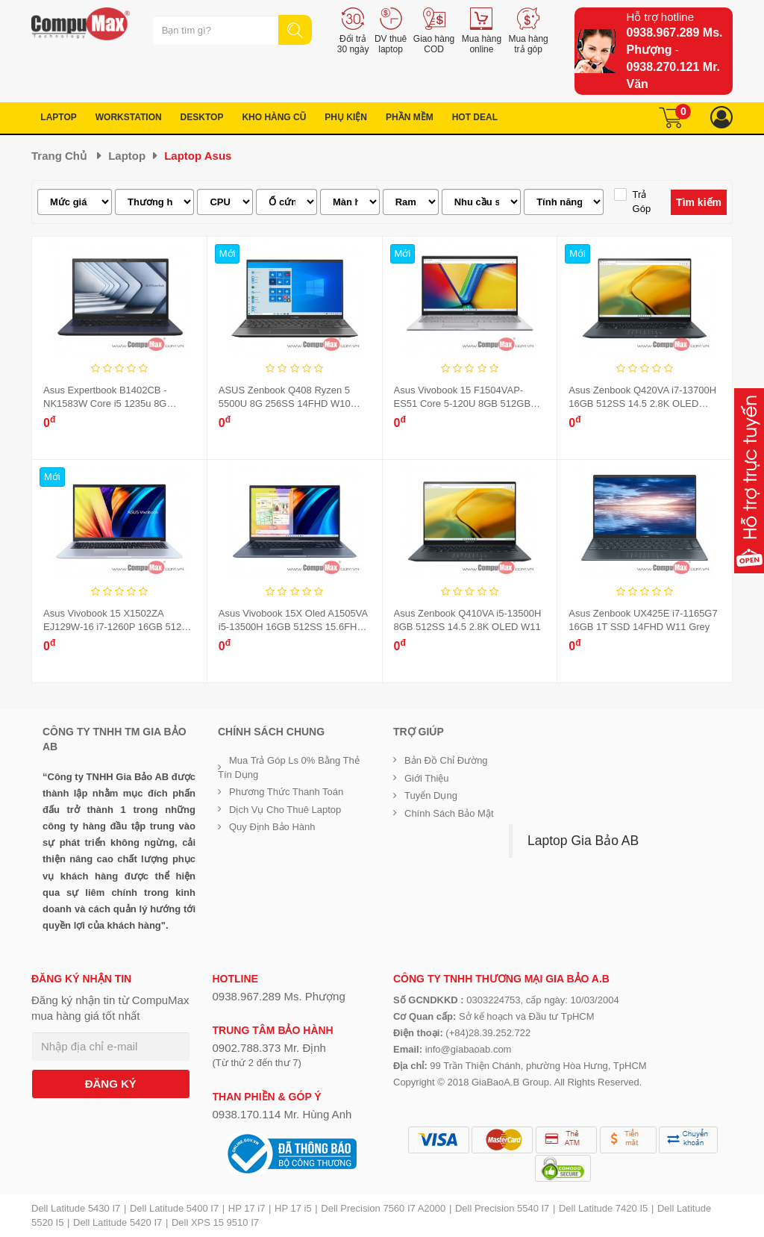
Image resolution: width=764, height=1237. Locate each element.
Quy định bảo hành (272, 826)
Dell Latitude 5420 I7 (117, 1222)
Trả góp (642, 201)
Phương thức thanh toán (286, 791)
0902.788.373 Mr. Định (269, 1047)
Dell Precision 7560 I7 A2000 (383, 1208)
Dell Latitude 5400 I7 (174, 1208)
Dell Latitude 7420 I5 (603, 1208)
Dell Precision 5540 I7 (502, 1208)
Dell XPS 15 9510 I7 (215, 1222)
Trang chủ (59, 155)
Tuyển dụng (430, 795)
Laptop (126, 155)
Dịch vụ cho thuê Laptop (285, 809)
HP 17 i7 (247, 1208)
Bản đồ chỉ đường (446, 760)
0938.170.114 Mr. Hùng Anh (282, 1114)
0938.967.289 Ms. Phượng (279, 996)
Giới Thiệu (426, 778)
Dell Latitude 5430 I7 (75, 1208)
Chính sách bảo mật (449, 813)
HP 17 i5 (293, 1208)
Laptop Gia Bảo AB (583, 840)
